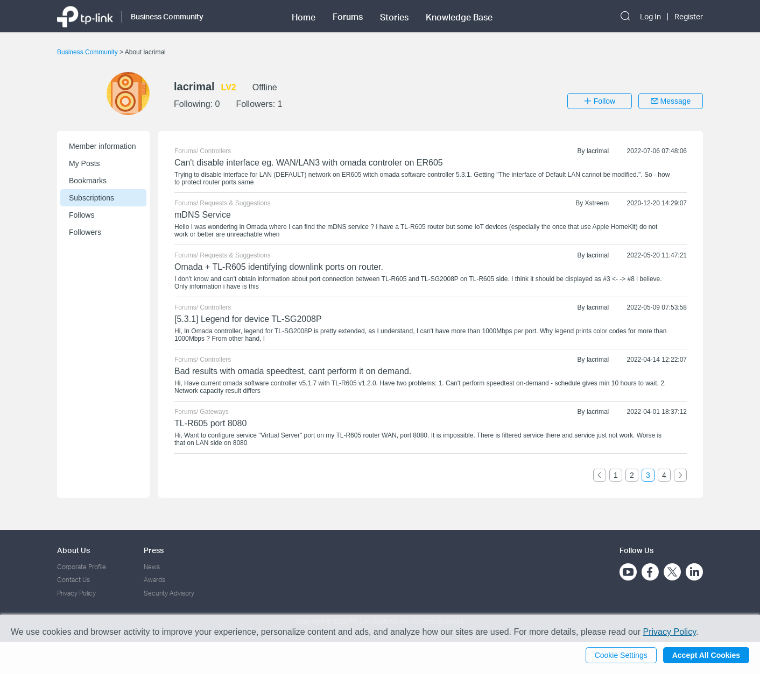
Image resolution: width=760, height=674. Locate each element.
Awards (154, 580)
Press (154, 550)
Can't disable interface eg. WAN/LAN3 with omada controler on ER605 (308, 162)
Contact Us (73, 580)
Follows (81, 215)
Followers (85, 232)
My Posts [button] (84, 163)
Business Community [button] (167, 16)
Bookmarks (88, 180)
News (152, 567)
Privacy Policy (76, 593)
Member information (102, 146)
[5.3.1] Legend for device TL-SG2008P (248, 319)
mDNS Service (202, 214)
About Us (73, 550)
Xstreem (597, 203)
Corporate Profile (81, 567)
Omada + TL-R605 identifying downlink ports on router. (278, 266)
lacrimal (598, 151)
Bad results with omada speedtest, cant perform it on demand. (292, 371)
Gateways (214, 411)
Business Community (88, 52)
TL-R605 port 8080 (210, 423)
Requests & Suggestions (235, 203)
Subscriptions (91, 197)
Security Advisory (169, 593)
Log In (650, 16)
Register (688, 16)
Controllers (215, 151)
